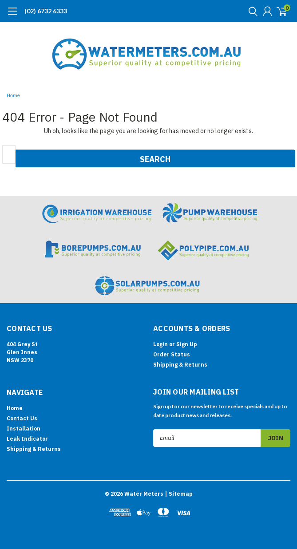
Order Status (171, 354)
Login (160, 344)
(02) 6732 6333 (45, 11)
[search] (251, 11)
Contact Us (22, 418)
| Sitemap (179, 493)
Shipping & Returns (180, 364)
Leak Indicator (27, 438)
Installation (23, 428)
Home (13, 96)
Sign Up (186, 344)
